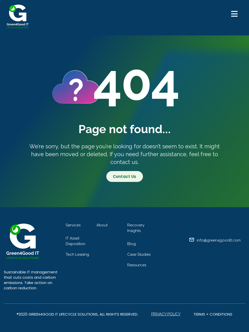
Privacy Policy (166, 314)
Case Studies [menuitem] (139, 254)
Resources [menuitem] (136, 265)
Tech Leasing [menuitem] (77, 254)
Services (73, 225)
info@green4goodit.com (219, 240)
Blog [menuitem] (131, 244)
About (102, 225)
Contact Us (124, 176)
